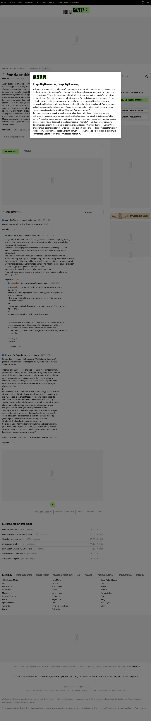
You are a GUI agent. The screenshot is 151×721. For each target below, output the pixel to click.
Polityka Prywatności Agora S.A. (67, 134)
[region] (75, 105)
